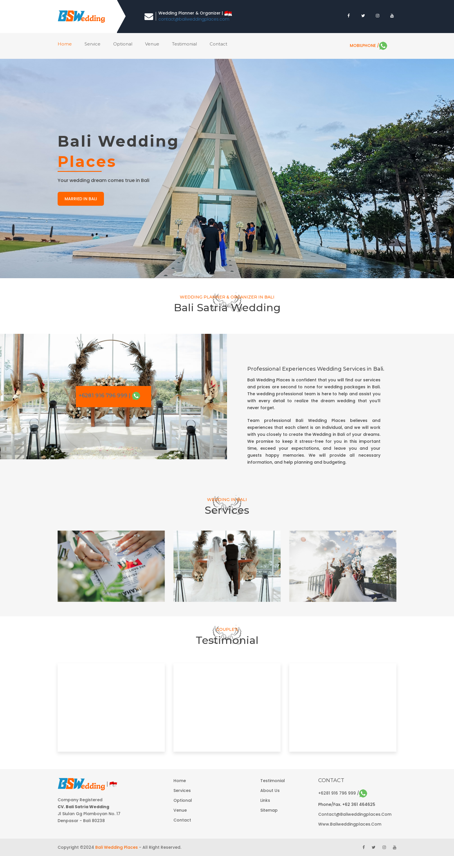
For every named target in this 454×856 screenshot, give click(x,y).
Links (265, 800)
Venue (180, 810)
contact (218, 44)
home (65, 44)
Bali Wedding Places (116, 847)
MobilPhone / (368, 45)
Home (179, 781)
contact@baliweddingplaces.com (193, 19)
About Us (270, 790)
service (92, 44)
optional (122, 44)
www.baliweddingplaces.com (349, 824)
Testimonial (184, 44)
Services (182, 790)
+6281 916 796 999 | (109, 395)
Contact (182, 820)
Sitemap (269, 810)
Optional (182, 800)
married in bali (81, 199)
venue (152, 44)
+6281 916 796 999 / (342, 793)
